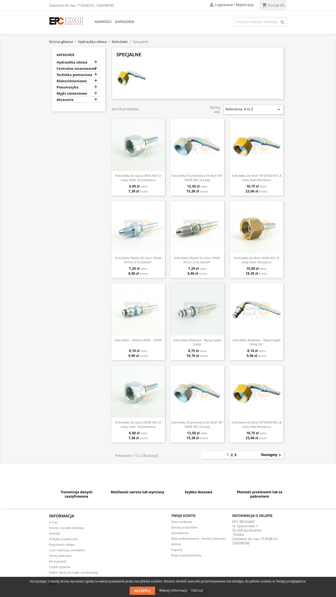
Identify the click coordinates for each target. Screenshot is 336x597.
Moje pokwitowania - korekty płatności (198, 538)
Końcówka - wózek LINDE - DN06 (138, 340)
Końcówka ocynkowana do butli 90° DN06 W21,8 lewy (197, 178)
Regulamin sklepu (62, 544)
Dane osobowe (181, 522)
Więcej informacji (173, 590)
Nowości (102, 21)
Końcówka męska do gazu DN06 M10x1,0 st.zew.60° (138, 260)
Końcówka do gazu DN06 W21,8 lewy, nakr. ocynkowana (138, 178)
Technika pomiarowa (74, 75)
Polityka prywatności (63, 539)
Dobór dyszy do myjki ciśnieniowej (73, 572)
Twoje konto (183, 515)
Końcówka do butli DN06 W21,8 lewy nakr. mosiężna (256, 260)
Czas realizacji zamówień (67, 550)
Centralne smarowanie (76, 68)
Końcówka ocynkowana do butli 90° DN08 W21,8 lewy (197, 424)
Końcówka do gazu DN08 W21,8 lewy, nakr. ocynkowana (138, 424)
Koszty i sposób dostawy (66, 528)
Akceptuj (142, 590)
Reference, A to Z (253, 109)
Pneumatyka (67, 87)
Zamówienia (180, 533)
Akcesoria (65, 99)
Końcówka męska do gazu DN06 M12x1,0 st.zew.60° (197, 260)
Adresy (176, 544)
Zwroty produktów (184, 527)
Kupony (176, 550)
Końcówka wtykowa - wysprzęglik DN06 (197, 342)
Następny (271, 455)
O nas (53, 522)
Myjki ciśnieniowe (72, 93)
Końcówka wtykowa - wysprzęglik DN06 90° (256, 342)
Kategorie (124, 21)
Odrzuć (197, 590)
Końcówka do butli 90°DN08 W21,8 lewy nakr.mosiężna (256, 424)
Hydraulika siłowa (72, 62)
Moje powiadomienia (186, 555)
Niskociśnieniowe (72, 81)
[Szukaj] (260, 21)
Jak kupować (58, 561)
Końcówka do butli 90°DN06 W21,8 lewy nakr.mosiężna (256, 178)
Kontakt (54, 533)
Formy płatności (60, 556)
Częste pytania (59, 567)
